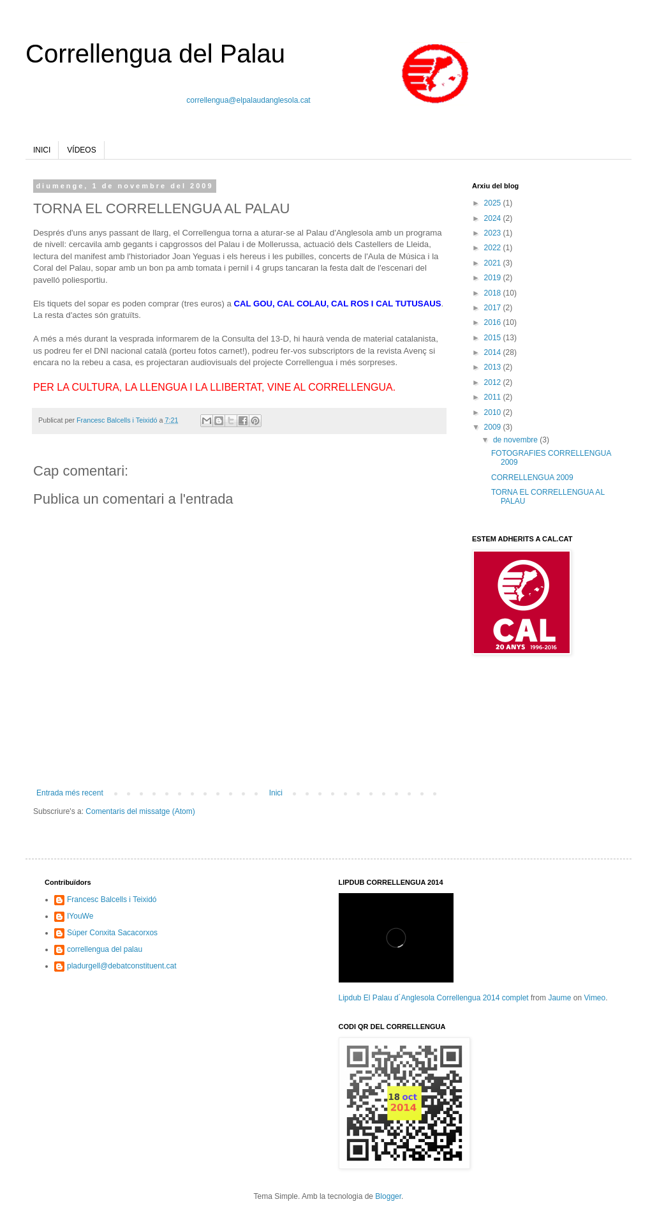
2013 (493, 367)
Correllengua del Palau (155, 54)
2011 (493, 397)
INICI (41, 150)
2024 (493, 218)
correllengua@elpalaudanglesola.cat (248, 100)
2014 (493, 352)
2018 (493, 293)
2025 (493, 203)
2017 (493, 307)
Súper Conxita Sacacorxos (112, 932)
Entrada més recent (69, 792)
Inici (276, 792)
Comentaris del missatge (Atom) (140, 811)
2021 (493, 263)
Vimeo (594, 997)
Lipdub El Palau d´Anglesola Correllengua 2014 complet (434, 997)
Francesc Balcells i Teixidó (112, 899)
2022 (493, 247)
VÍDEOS (81, 150)
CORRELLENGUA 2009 (532, 477)
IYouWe (80, 916)
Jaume (559, 997)
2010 (493, 412)
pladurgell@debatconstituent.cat (122, 965)
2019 (493, 277)
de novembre (516, 439)
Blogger (388, 1196)
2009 (493, 427)
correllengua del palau (104, 949)
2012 (493, 382)
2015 (493, 337)
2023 (493, 233)
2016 (493, 322)
